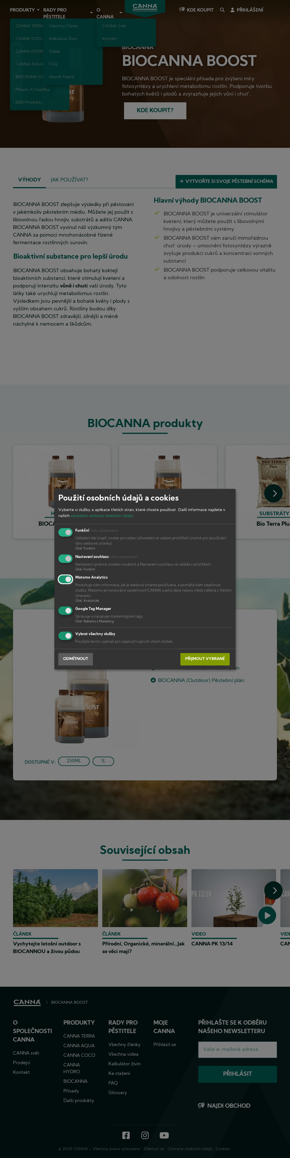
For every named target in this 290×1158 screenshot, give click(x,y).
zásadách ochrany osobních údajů (102, 516)
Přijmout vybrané (205, 659)
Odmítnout (75, 659)
